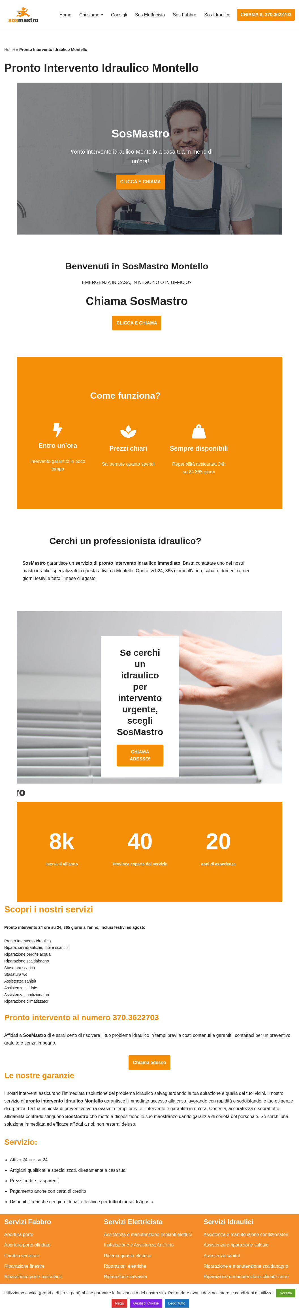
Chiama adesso (149, 1032)
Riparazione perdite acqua (230, 1257)
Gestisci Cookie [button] (146, 1303)
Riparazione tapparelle (27, 1267)
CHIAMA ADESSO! (149, 725)
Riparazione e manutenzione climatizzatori (246, 1246)
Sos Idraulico (217, 14)
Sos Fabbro (184, 14)
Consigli (119, 14)
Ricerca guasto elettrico (127, 1225)
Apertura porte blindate (27, 1215)
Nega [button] (119, 1303)
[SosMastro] (22, 14)
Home (65, 14)
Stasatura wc (217, 1278)
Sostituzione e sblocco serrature (36, 1278)
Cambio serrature (21, 1225)
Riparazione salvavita (125, 1246)
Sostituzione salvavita (126, 1267)
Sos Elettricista (150, 14)
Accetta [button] (286, 1293)
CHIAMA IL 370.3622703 (265, 14)
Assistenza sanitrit (222, 1225)
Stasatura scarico (221, 1267)
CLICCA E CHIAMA (149, 172)
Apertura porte (18, 1204)
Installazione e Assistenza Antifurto (139, 1215)
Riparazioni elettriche (125, 1236)
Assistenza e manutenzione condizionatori (246, 1204)
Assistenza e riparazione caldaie (236, 1215)
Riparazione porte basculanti (33, 1246)
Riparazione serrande (26, 1257)
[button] (102, 15)
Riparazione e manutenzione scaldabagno (246, 1236)
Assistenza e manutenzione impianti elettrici (148, 1204)
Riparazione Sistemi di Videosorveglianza (145, 1257)
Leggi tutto (176, 1303)
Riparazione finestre (24, 1236)
